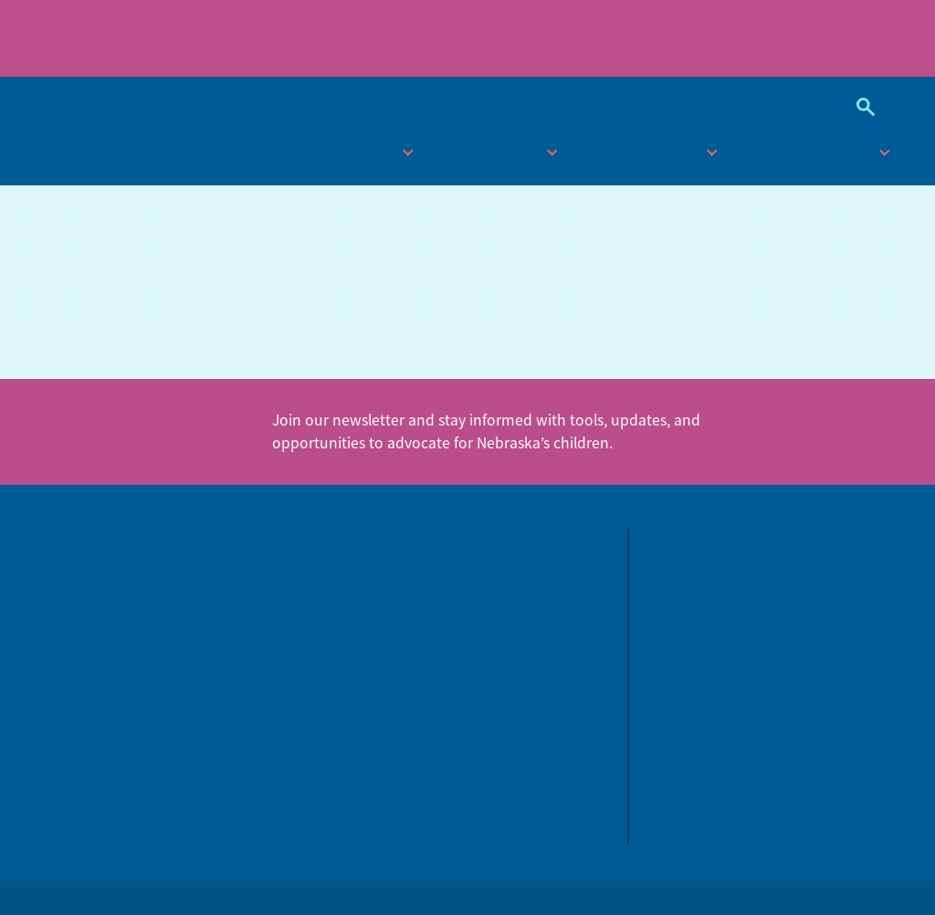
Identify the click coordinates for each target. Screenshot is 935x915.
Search (859, 107)
